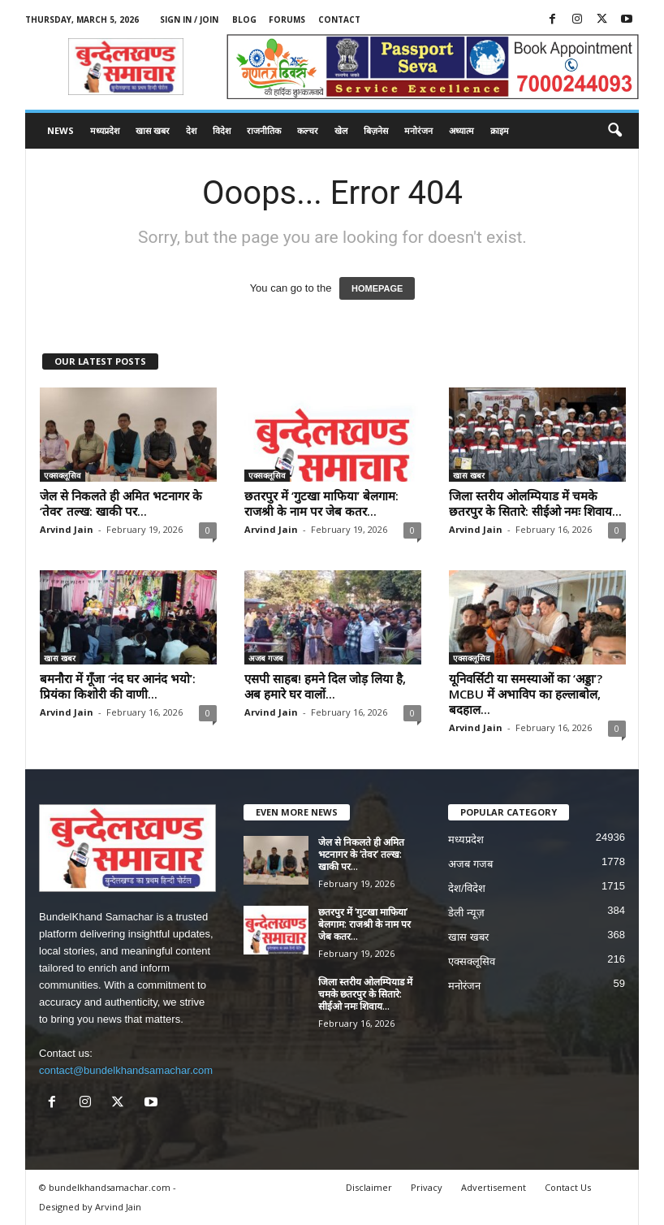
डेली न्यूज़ (466, 913)
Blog (244, 19)
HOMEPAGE (377, 288)
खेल (340, 130)
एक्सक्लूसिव (62, 475)
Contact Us (568, 1187)
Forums (287, 19)
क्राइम (499, 130)
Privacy (426, 1187)
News (60, 130)
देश (191, 130)
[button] (614, 131)
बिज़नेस (376, 130)
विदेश (222, 130)
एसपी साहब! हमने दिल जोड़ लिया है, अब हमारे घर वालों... (325, 686)
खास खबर (153, 130)
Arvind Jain (66, 529)
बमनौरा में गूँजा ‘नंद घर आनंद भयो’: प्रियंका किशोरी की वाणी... (118, 686)
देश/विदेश (466, 888)
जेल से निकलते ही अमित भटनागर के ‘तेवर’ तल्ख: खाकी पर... (121, 503)
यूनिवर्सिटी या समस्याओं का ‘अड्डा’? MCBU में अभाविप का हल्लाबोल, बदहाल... (525, 693)
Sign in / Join (189, 19)
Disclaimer (369, 1187)
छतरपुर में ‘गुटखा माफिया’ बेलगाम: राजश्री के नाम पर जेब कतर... (321, 503)
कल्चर (307, 130)
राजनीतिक (264, 130)
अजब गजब (265, 658)
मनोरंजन (418, 130)
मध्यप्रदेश (104, 130)
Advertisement (493, 1187)
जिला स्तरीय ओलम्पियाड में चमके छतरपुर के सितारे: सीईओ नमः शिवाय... (535, 503)
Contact (339, 19)
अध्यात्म (461, 130)
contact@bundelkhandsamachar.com (126, 1070)
